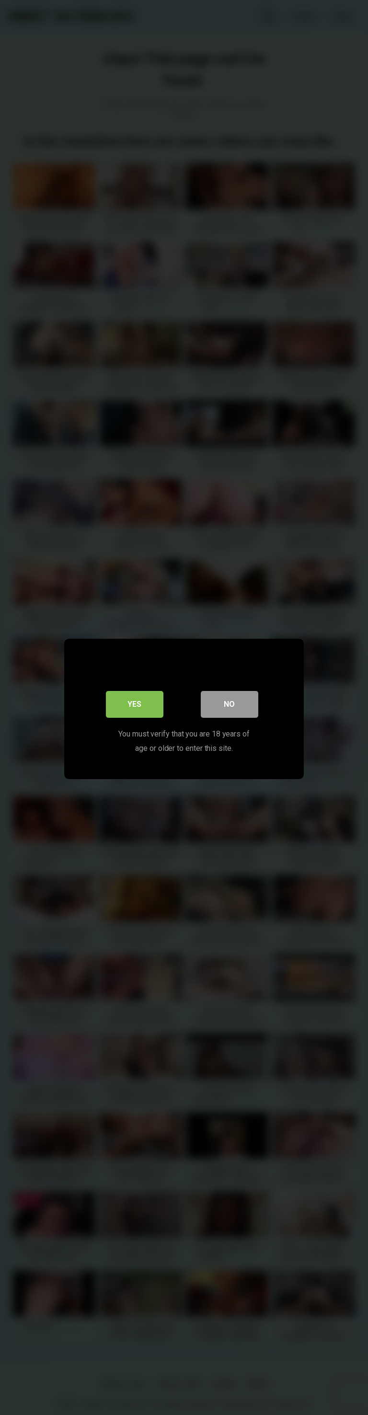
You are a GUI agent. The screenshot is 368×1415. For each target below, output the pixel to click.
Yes (135, 702)
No (229, 702)
